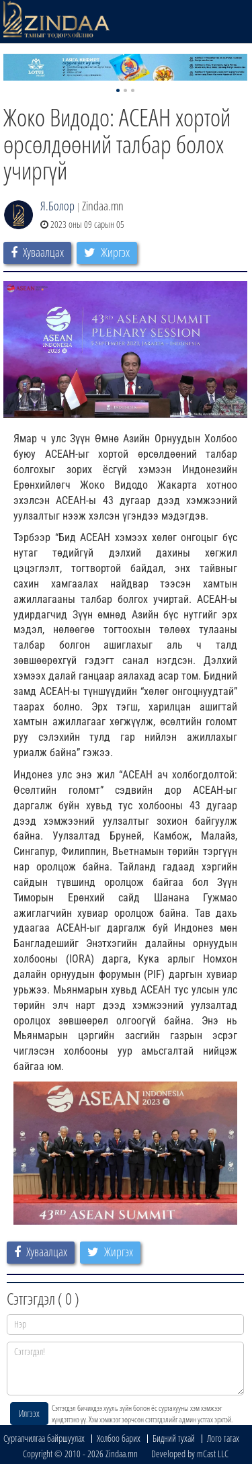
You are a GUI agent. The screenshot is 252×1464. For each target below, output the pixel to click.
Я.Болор (57, 206)
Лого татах (223, 1438)
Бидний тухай (174, 1438)
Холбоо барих (118, 1438)
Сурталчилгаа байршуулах (44, 1438)
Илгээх (29, 1413)
